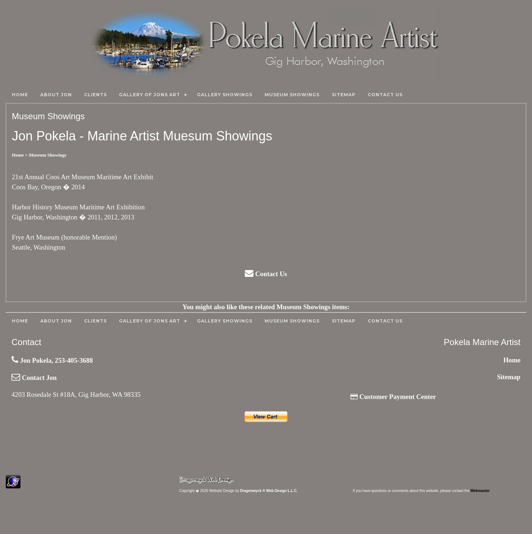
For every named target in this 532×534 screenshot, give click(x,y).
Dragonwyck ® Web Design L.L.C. (269, 491)
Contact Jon (34, 377)
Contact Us (266, 274)
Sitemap (508, 377)
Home (511, 360)
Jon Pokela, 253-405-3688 (52, 360)
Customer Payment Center (393, 396)
